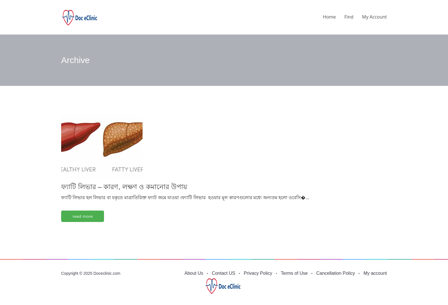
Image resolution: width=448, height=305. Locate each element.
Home (329, 17)
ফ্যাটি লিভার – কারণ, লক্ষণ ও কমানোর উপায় (124, 187)
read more (83, 216)
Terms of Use (294, 273)
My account (374, 17)
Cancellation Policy (335, 273)
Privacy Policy (258, 273)
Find (348, 17)
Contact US (223, 273)
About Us (194, 273)
